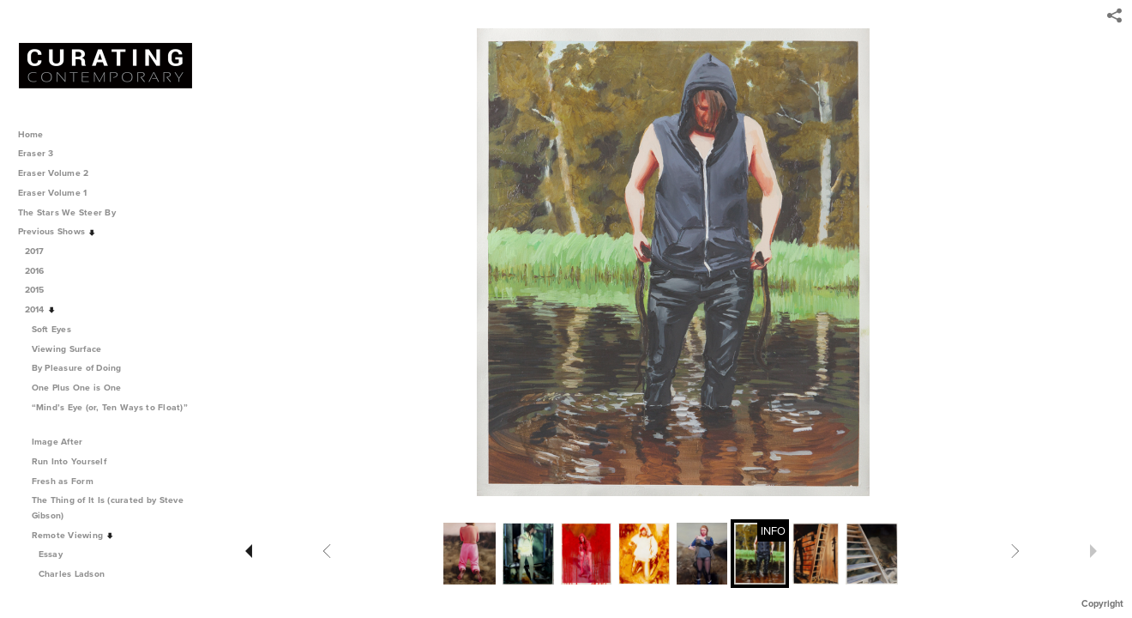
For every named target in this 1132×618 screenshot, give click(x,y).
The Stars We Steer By (73, 212)
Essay (51, 554)
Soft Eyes (57, 329)
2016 (41, 270)
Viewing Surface (73, 348)
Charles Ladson (72, 573)
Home (31, 134)
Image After (63, 441)
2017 (41, 251)
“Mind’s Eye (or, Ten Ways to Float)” (110, 414)
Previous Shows (57, 231)
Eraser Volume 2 (53, 173)
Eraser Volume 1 (52, 192)
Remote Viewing (73, 535)
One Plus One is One (83, 387)
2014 (41, 309)
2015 (41, 289)
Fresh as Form (68, 481)
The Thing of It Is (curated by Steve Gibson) (108, 508)
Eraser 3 (36, 153)
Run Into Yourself (75, 461)
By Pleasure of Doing (83, 367)
